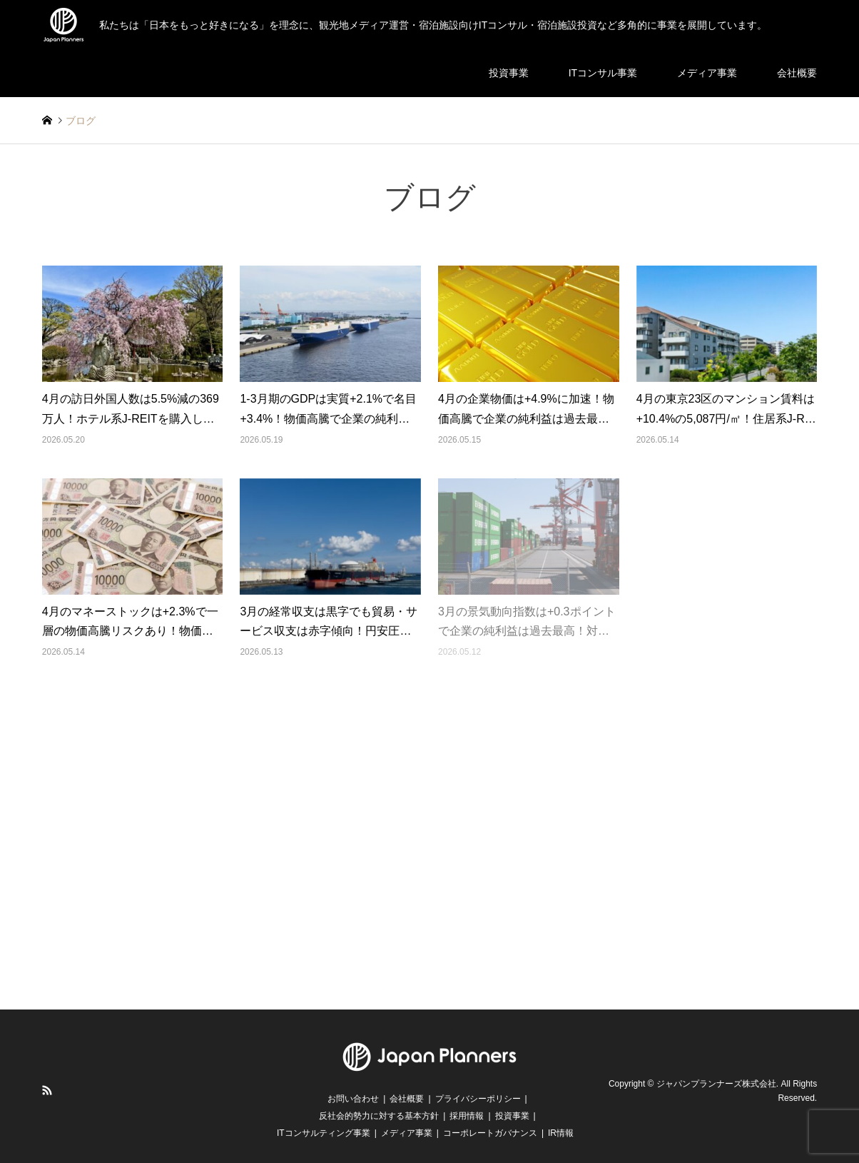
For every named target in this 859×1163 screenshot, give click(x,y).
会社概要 (797, 73)
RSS (47, 1090)
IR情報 (561, 1133)
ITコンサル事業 (603, 73)
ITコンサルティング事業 (323, 1133)
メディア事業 (707, 73)
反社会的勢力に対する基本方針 (379, 1116)
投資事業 (509, 73)
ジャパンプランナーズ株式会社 (716, 1084)
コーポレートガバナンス (490, 1133)
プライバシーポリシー (478, 1099)
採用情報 (466, 1116)
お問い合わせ (353, 1099)
